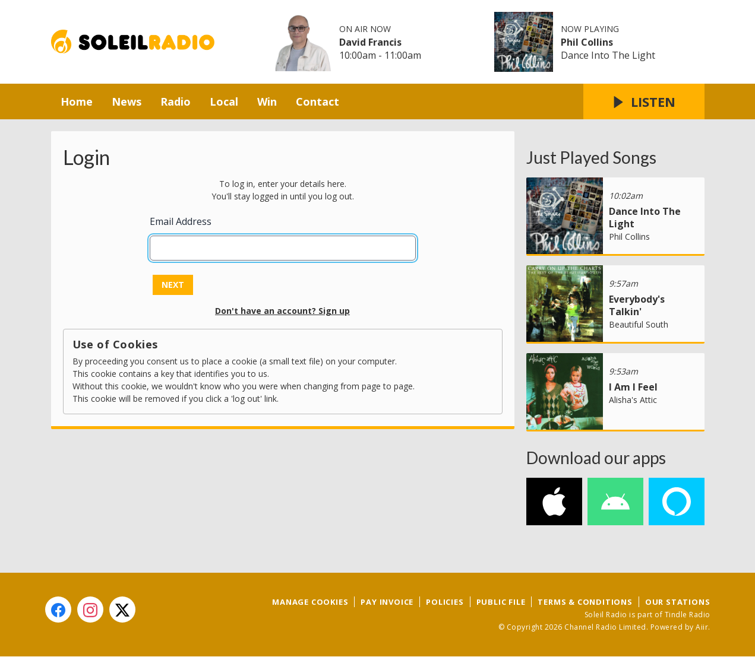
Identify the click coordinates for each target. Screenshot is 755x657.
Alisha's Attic (633, 399)
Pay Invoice (387, 601)
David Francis (370, 42)
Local (224, 101)
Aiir (702, 627)
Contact (317, 101)
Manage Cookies (310, 601)
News (126, 101)
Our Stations (677, 601)
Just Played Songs (591, 157)
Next (173, 284)
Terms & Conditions (585, 601)
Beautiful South (638, 324)
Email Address (180, 221)
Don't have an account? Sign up (282, 310)
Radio (175, 101)
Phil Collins (587, 42)
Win (267, 101)
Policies (444, 601)
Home (77, 101)
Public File (501, 601)
